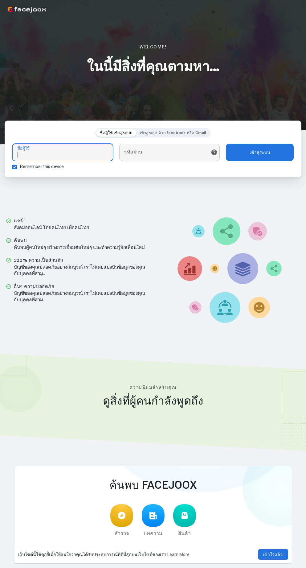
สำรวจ (121, 520)
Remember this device (42, 166)
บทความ (153, 520)
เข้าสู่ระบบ (260, 152)
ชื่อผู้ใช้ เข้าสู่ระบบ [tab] (116, 132)
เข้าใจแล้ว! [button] (273, 554)
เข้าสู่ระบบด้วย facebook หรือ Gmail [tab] (173, 132)
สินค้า (184, 520)
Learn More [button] (178, 554)
